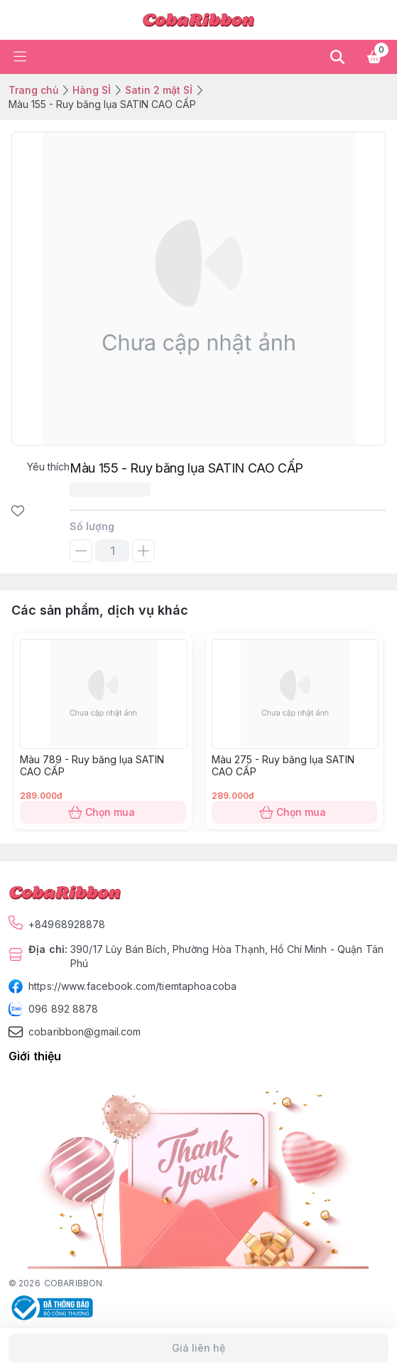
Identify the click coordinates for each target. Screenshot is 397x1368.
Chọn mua (103, 812)
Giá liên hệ (198, 1348)
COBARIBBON (73, 1283)
